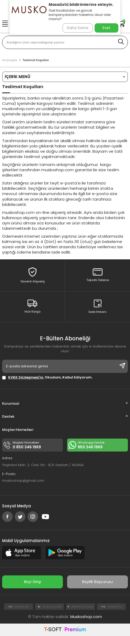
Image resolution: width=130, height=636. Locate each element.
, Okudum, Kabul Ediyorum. (47, 377)
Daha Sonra (77, 27)
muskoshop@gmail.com (23, 480)
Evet (106, 27)
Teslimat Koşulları (35, 60)
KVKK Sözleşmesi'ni (25, 377)
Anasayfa (9, 60)
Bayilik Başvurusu (97, 581)
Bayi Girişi (32, 581)
